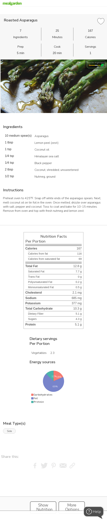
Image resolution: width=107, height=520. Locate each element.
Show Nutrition (44, 507)
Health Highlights (96, 62)
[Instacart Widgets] (53, 493)
